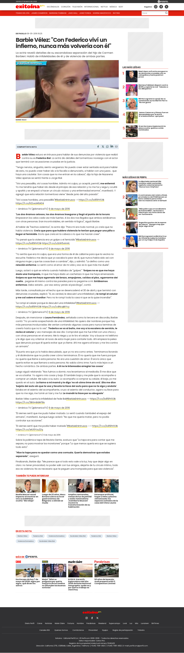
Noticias (48, 623)
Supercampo (114, 623)
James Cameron (39, 13)
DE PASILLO (21, 33)
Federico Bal (38, 536)
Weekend (102, 623)
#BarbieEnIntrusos (65, 199)
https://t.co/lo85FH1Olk (91, 199)
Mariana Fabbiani (57, 13)
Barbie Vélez (22, 536)
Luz (131, 623)
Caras (39, 623)
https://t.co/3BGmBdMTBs (30, 402)
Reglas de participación (123, 630)
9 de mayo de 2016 (59, 208)
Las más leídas (132, 67)
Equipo (105, 630)
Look (125, 623)
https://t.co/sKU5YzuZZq (29, 429)
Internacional (91, 6)
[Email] (116, 147)
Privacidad (93, 630)
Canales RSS (44, 630)
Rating (116, 13)
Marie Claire (60, 623)
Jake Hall (72, 13)
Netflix (104, 6)
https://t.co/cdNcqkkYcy (55, 306)
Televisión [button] (77, 6)
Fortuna (70, 623)
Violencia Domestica (56, 536)
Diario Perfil (29, 623)
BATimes (155, 623)
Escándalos (53, 6)
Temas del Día (22, 13)
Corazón (65, 6)
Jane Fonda (85, 13)
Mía (136, 623)
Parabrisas (91, 623)
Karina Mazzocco (102, 13)
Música (113, 6)
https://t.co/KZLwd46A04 (30, 203)
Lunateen (145, 623)
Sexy (121, 6)
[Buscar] (152, 13)
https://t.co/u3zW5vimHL (56, 243)
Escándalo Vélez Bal (78, 536)
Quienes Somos (61, 630)
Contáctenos (78, 630)
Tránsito (141, 630)
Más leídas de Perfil (135, 177)
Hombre (80, 623)
